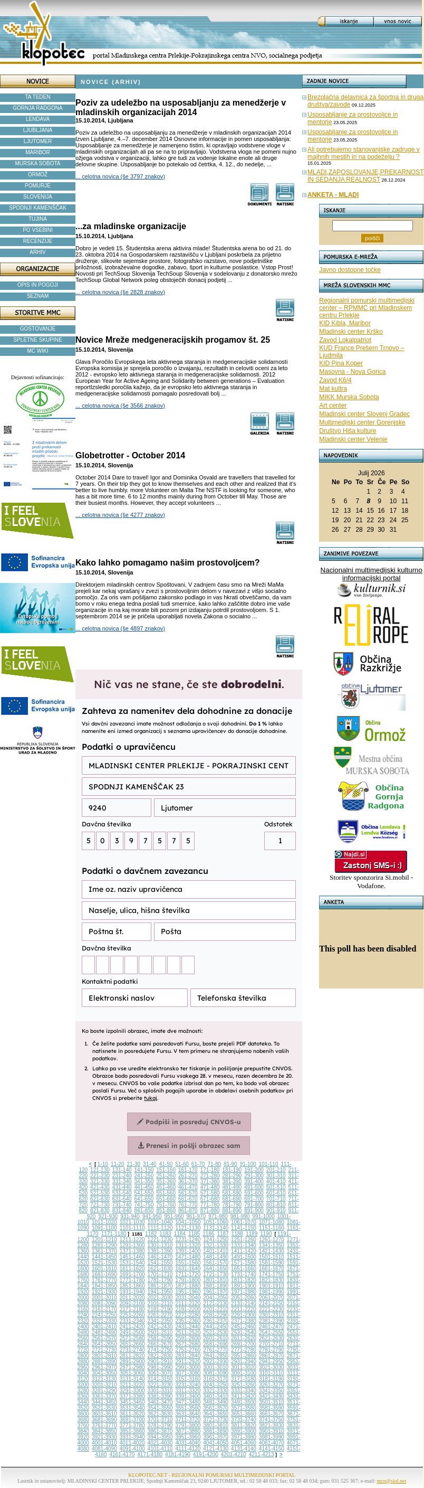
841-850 (144, 1210)
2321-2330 (104, 1321)
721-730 (100, 1205)
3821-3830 (271, 1425)
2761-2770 (215, 1350)
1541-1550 (160, 1263)
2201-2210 (215, 1309)
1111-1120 (160, 1228)
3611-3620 (132, 1414)
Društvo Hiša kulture (347, 431)
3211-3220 (132, 1385)
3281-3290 (104, 1390)
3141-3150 (160, 1379)
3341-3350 (271, 1390)
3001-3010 (215, 1367)
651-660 (166, 1199)
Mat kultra (333, 388)
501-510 (276, 1187)
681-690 (232, 1199)
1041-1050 (187, 1222)
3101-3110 (271, 1373)
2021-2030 (160, 1298)
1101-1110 (132, 1228)
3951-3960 (187, 1437)
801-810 (276, 1205)
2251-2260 (132, 1315)
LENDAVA (38, 119)
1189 (251, 1234)
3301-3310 (160, 1390)
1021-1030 (132, 1222)
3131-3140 (132, 1379)
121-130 (100, 1170)
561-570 (188, 1193)
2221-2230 (271, 1309)
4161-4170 (121, 1454)
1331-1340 (243, 1245)
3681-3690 (104, 1420)
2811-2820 (132, 1356)
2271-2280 (187, 1315)
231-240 (122, 1176)
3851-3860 (132, 1431)
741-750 (144, 1205)
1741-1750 (271, 1274)
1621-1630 (160, 1269)
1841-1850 (104, 1286)
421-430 (100, 1187)
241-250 (144, 1176)
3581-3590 (271, 1408)
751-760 (166, 1205)
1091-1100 (104, 1228)
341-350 (144, 1181)
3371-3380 (132, 1396)
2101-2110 (160, 1303)
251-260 (166, 1176)
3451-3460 (132, 1402)
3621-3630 (160, 1414)
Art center (332, 405)
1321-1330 (215, 1245)
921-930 (108, 1216)
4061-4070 (271, 1443)
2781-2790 (271, 1350)
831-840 (122, 1210)
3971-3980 (243, 1437)
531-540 (122, 1193)
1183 (165, 1234)
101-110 (268, 1164)
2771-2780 (243, 1350)
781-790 (232, 1205)
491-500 (254, 1187)
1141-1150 (243, 1228)
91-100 (248, 1164)
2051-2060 (243, 1298)
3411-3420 (243, 1396)
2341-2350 (160, 1321)
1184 (180, 1234)
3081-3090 (215, 1373)
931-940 (130, 1216)
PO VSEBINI (38, 230)
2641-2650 (104, 1344)
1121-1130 (187, 1228)
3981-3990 (271, 1437)
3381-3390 (160, 1396)
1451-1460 (132, 1257)
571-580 (210, 1193)
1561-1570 (215, 1263)
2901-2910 (160, 1361)
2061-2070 (271, 1298)
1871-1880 (187, 1286)
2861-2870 (271, 1356)
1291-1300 (132, 1245)
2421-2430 (160, 1327)
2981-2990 (160, 1367)
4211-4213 (261, 1454)
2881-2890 (104, 1361)
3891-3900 (243, 1431)
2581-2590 (160, 1338)
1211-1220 (132, 1239)
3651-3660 (243, 1414)
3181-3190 (271, 1379)
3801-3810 (215, 1425)
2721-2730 (104, 1350)
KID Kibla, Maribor (344, 323)
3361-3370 (104, 1396)
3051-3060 (132, 1373)
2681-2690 (215, 1344)
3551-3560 (187, 1408)
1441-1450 (104, 1257)
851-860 (166, 1210)
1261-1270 (271, 1239)
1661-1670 (271, 1269)
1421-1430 (271, 1251)
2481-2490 (104, 1332)
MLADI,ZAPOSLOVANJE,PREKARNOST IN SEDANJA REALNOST (365, 175)
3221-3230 (160, 1385)
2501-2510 (160, 1332)
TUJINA (37, 219)
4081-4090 (104, 1449)
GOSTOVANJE (37, 329)
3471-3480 (187, 1402)
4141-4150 (271, 1449)
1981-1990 (271, 1292)
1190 (266, 1234)
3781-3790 (160, 1425)
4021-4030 (160, 1443)
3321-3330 (215, 1390)
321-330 (100, 1181)
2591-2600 (187, 1338)
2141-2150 (271, 1303)
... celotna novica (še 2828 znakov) (120, 292)
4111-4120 (187, 1449)
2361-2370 (215, 1321)
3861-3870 (160, 1431)
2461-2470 (271, 1327)
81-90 (230, 1164)
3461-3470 (160, 1402)
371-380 (210, 1181)
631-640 (122, 1199)
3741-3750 (271, 1420)
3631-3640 (187, 1414)
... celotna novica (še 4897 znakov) (120, 628)
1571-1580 (243, 1263)
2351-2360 (187, 1321)
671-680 (210, 1199)
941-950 (152, 1216)
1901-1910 (271, 1286)
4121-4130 (215, 1449)
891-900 (254, 1210)
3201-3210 (104, 1385)
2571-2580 (132, 1338)
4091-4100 (132, 1449)
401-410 (276, 1181)
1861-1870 (160, 1286)
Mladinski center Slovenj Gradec (364, 414)
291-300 (254, 1176)
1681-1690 (104, 1274)
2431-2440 (187, 1327)
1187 (222, 1234)
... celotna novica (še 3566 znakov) (120, 405)
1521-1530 (104, 1263)
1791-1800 (187, 1280)
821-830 (100, 1210)
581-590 (232, 1193)
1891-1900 (243, 1286)
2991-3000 (187, 1367)
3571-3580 (243, 1408)
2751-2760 (187, 1350)
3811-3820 (243, 1425)
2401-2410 (104, 1327)
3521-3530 (104, 1408)
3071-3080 (187, 1373)
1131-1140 (215, 1228)
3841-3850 (104, 1431)
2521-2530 (215, 1332)
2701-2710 (271, 1344)
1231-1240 (187, 1239)
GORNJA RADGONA (37, 108)
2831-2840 (187, 1356)
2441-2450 (215, 1327)
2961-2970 (104, 1367)
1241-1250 (215, 1239)
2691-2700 (243, 1344)
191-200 (254, 1170)
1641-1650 (215, 1269)
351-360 (166, 1181)
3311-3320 (187, 1390)
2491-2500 (132, 1332)
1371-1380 (132, 1251)
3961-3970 (215, 1437)
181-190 (232, 1170)
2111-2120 (187, 1303)
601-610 (276, 1193)
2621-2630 (271, 1338)
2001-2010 (104, 1298)
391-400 (254, 1181)
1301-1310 (160, 1245)
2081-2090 (104, 1303)
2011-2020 (132, 1298)
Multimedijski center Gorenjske (362, 422)
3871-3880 (187, 1431)
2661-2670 (160, 1344)
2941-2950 (271, 1361)
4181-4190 (177, 1454)
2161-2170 (104, 1309)
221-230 (100, 1176)
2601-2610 (215, 1338)
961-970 (196, 1216)
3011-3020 (243, 1367)
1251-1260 (243, 1239)
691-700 (254, 1199)
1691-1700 (132, 1274)
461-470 (188, 1187)
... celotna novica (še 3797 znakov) (120, 176)
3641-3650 (215, 1414)
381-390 (232, 1181)
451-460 (166, 1187)
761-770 (188, 1205)
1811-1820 (243, 1280)
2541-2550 (271, 1332)
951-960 (174, 1216)
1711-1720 (187, 1274)
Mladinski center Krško (351, 331)
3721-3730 (215, 1420)
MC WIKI (38, 351)
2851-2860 (243, 1356)
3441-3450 (104, 1402)
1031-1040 (160, 1222)
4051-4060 (243, 1443)
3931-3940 (132, 1437)
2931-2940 (243, 1361)
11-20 (117, 1164)
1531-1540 (132, 1263)
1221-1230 (160, 1239)
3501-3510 (271, 1402)
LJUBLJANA (38, 130)
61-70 (198, 1164)
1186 (208, 1234)
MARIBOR (37, 152)
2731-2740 (132, 1350)
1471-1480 (187, 1257)
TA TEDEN (38, 97)
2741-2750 (160, 1350)
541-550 (144, 1193)
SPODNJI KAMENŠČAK (37, 208)
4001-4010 (104, 1443)
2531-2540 (243, 1332)
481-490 (232, 1187)
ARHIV (38, 252)
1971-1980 (243, 1292)
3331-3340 (243, 1390)
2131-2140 (243, 1303)
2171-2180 (132, 1309)
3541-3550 (160, 1408)
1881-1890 (215, 1286)
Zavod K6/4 (335, 380)
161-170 (188, 1170)
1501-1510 (271, 1257)
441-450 (144, 1187)
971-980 (218, 1216)
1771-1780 (132, 1280)
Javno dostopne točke (350, 270)
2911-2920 (187, 1361)
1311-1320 (187, 1245)
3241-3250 (215, 1385)
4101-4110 (160, 1449)
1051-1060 (215, 1222)
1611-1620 (132, 1269)
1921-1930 (104, 1292)
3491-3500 (243, 1402)
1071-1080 (271, 1222)
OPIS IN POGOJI (37, 285)
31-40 (150, 1164)
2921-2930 (215, 1361)
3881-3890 (215, 1431)
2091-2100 (132, 1303)
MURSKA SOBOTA (38, 163)
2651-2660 (132, 1344)
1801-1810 (215, 1280)
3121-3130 (104, 1379)
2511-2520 (187, 1332)
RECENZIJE (38, 241)
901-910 (276, 1210)
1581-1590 (271, 1263)
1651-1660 (243, 1269)
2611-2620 (243, 1338)
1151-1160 (271, 1228)
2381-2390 (271, 1321)
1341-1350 (271, 1245)
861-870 (188, 1210)
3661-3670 (271, 1414)
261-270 (188, 1176)
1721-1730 (215, 1274)
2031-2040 (187, 1298)
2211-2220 (243, 1309)
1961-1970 (215, 1292)
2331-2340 (132, 1321)
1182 (151, 1234)
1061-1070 (243, 1222)
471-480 (210, 1187)
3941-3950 (160, 1437)
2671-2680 (187, 1344)
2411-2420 (132, 1327)
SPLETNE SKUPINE (37, 340)
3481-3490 (215, 1402)
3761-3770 (104, 1425)
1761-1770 (104, 1280)
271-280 (210, 1176)
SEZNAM (38, 296)
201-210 (276, 1170)
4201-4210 (233, 1454)
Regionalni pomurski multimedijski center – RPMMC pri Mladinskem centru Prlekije (367, 308)
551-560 (166, 1193)
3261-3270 (271, 1385)
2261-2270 (160, 1315)
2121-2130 (215, 1303)
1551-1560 (187, 1263)
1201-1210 (104, 1239)
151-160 (166, 1170)
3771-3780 (132, 1425)
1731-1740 (243, 1274)
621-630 (100, 1199)
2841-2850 (215, 1356)
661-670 (188, 1199)
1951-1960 (187, 1292)
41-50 (166, 1164)
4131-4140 (243, 1449)
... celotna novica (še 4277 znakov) (120, 515)
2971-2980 (132, 1367)
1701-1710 (160, 1274)
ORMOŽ (37, 174)
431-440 (122, 1187)
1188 (237, 1234)
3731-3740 (243, 1420)
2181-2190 (160, 1309)
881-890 (232, 1210)
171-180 (210, 1170)
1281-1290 (104, 1245)
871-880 (210, 1210)
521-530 (100, 1193)
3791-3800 (187, 1425)
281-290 (232, 1176)
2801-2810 (104, 1356)
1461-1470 (160, 1257)
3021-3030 (271, 1367)
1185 (194, 1234)
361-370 (188, 1181)
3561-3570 (215, 1408)
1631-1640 (187, 1269)
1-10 (103, 1164)
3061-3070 (160, 1373)
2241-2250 (104, 1315)
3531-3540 (132, 1408)
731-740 (122, 1205)
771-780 (210, 1205)
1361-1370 (104, 1251)
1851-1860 (132, 1286)
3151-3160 (187, 1379)
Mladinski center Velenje (353, 439)
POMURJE (38, 186)
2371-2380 (243, 1321)
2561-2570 (104, 1338)
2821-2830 (160, 1356)
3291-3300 (132, 1390)
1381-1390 (160, 1251)
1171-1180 (114, 1234)
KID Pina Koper (341, 363)
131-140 (122, 1170)
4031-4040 (187, 1443)
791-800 (254, 1205)
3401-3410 (215, 1396)
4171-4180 (149, 1454)
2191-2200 (187, 1309)
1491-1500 (243, 1257)
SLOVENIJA (37, 197)
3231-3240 (187, 1385)
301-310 (276, 1176)
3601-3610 (104, 1414)
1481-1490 (215, 1257)
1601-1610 (104, 1269)
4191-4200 (205, 1454)
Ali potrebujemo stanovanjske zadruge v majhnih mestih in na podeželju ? (363, 153)
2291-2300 (243, 1315)
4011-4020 (132, 1443)
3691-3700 (132, 1420)
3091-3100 (243, 1373)
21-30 (133, 1164)
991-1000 (263, 1216)
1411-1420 (243, 1251)
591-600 (254, 1193)
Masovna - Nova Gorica (352, 371)
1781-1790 (160, 1280)
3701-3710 (160, 1420)
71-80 (214, 1164)
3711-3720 (187, 1420)
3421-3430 (271, 1396)
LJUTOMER (38, 141)
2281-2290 (215, 1315)
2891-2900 (132, 1361)
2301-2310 (271, 1315)
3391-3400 (187, 1396)
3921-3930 (104, 1437)
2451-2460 (243, 1327)
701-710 (276, 1199)
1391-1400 (187, 1251)
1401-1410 (215, 1251)
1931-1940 (132, 1292)
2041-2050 (215, 1298)
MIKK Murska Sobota (349, 397)
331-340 (122, 1181)
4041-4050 (215, 1443)
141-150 (144, 1170)
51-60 (182, 1164)
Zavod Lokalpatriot (345, 340)
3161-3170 (215, 1379)
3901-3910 (271, 1431)
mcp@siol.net (392, 1481)
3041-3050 (104, 1373)
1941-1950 (160, 1292)
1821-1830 (271, 1280)
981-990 (240, 1216)
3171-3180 (243, 1379)
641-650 (144, 1199)
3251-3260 (243, 1385)
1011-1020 (104, 1222)
